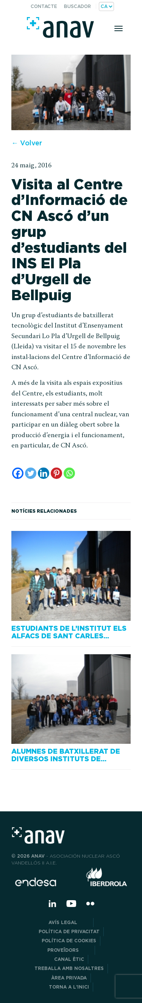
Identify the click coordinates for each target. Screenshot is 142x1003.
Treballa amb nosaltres (69, 968)
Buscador (77, 6)
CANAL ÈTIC (69, 959)
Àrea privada (69, 977)
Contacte (44, 6)
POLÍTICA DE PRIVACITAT (69, 931)
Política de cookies (69, 940)
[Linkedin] (43, 473)
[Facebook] (17, 473)
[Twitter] (30, 473)
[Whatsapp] (69, 473)
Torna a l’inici (69, 986)
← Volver (26, 143)
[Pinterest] (56, 473)
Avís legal (68, 922)
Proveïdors (69, 950)
